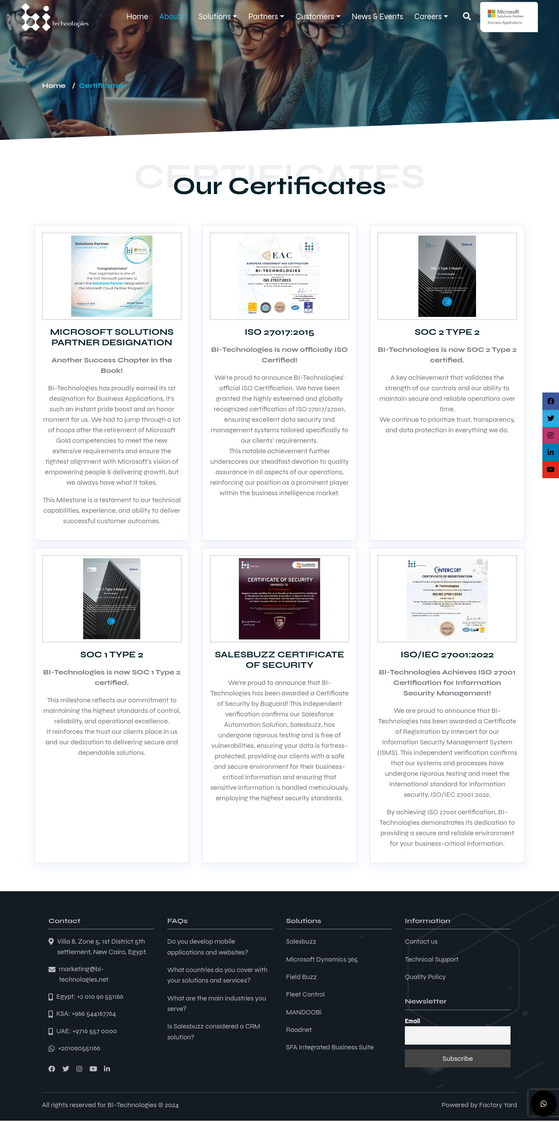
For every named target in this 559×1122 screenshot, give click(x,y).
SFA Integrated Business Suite (331, 1046)
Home (137, 16)
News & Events (377, 16)
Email (412, 1021)
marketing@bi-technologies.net (84, 974)
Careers (428, 16)
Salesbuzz (301, 941)
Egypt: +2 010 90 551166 (90, 997)
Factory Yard (497, 1106)
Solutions (214, 16)
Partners (263, 16)
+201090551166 (79, 1050)
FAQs (177, 921)
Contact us (421, 941)
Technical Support (432, 959)
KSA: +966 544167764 (87, 1015)
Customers (315, 16)
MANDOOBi (304, 1011)
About (170, 16)
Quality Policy (426, 976)
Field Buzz (301, 976)
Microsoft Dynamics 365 (323, 959)
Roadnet (299, 1029)
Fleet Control (306, 994)
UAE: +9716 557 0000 (87, 1032)
